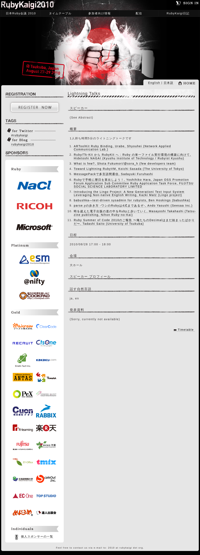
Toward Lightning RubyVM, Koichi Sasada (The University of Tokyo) (129, 168)
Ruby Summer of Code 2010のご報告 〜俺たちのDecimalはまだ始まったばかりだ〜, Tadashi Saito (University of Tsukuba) (134, 221)
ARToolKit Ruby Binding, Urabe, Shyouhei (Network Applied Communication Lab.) (122, 148)
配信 (139, 13)
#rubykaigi (19, 135)
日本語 (168, 82)
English (154, 82)
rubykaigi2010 (22, 144)
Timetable (186, 329)
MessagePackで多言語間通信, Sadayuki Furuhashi (113, 174)
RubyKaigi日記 (178, 13)
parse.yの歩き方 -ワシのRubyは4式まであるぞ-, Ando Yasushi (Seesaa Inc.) (133, 205)
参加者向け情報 (98, 14)
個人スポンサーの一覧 (37, 536)
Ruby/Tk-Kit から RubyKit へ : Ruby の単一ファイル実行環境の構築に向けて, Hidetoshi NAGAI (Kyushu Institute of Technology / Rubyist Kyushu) (132, 156)
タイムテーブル (59, 14)
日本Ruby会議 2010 (20, 14)
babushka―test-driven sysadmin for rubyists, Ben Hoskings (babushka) (132, 200)
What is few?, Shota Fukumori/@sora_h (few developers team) (125, 163)
